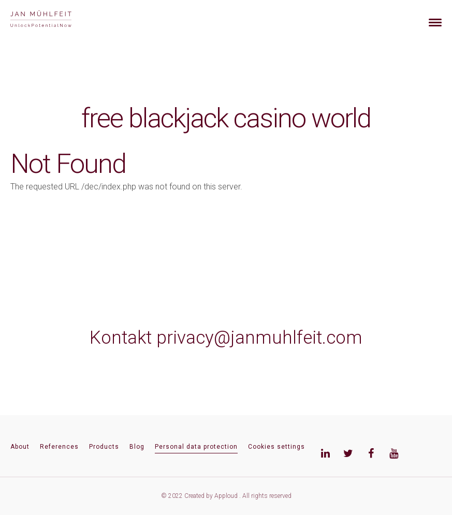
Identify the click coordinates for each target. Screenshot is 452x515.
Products (104, 446)
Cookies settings (276, 446)
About (20, 446)
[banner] (53, 20)
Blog (136, 446)
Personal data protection (196, 446)
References (59, 446)
